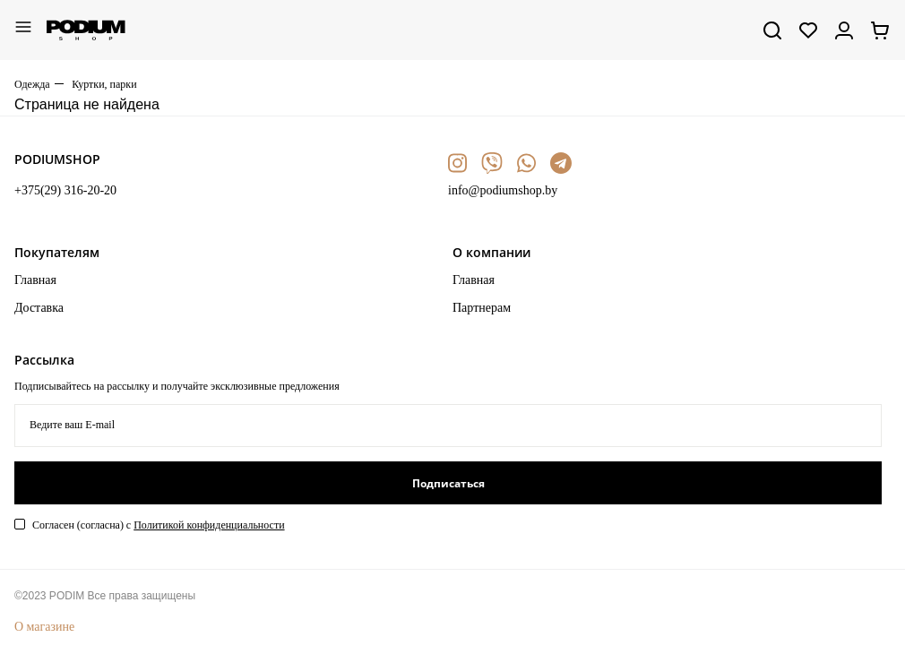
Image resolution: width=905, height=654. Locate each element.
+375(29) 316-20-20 (65, 190)
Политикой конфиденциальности (209, 525)
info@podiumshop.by (502, 190)
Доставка (39, 307)
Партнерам (481, 307)
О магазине (44, 626)
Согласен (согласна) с (158, 525)
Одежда (32, 84)
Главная (35, 280)
